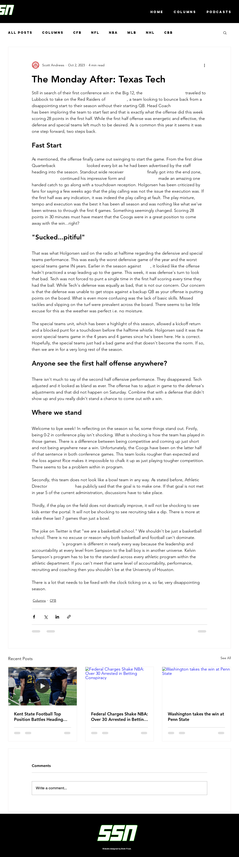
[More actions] (204, 65)
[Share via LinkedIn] (57, 616)
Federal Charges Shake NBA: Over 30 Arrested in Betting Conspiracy (119, 716)
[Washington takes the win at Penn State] (196, 686)
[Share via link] (69, 616)
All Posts (20, 32)
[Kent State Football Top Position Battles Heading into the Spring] (42, 686)
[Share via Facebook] (34, 616)
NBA (113, 32)
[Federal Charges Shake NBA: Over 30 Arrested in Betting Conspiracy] (119, 686)
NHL (150, 32)
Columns (53, 32)
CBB (168, 32)
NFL (95, 32)
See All (226, 658)
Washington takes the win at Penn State (196, 716)
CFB (77, 32)
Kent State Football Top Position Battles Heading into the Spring (38, 716)
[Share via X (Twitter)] (45, 616)
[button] (225, 32)
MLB (131, 32)
